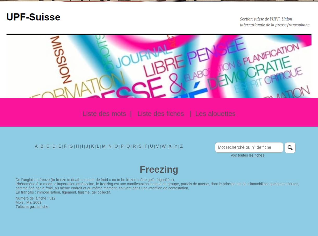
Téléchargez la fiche (32, 206)
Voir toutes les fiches (247, 155)
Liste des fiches (160, 113)
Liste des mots (104, 113)
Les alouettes (215, 113)
